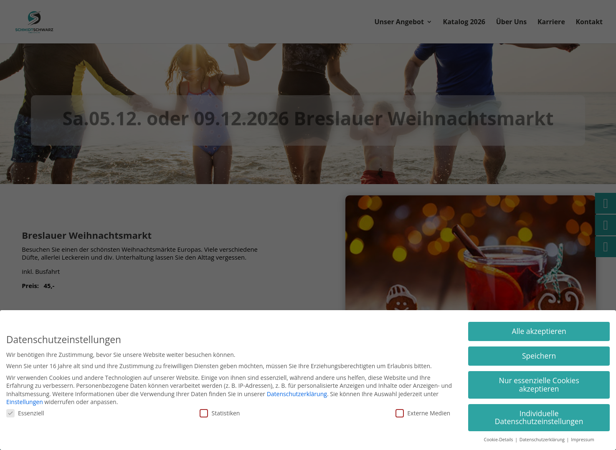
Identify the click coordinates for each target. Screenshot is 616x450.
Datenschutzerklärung (297, 394)
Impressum (582, 439)
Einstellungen (24, 402)
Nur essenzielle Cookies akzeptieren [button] (539, 384)
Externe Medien (422, 413)
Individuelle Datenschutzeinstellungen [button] (539, 417)
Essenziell (25, 413)
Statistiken (220, 413)
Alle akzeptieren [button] (539, 331)
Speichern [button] (539, 356)
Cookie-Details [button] (499, 439)
